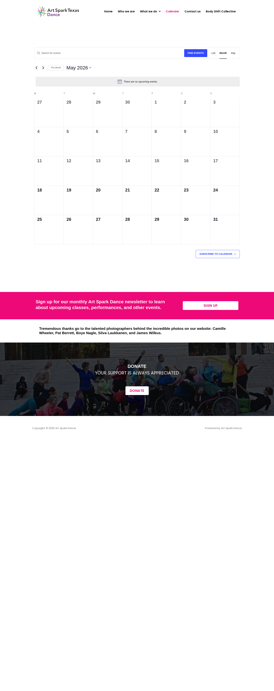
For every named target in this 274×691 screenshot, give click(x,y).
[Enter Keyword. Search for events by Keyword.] (109, 53)
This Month (56, 67)
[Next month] (43, 68)
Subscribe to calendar (215, 254)
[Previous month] (36, 68)
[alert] (138, 82)
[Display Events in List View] (213, 53)
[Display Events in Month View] (223, 53)
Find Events (196, 53)
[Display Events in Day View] (233, 53)
